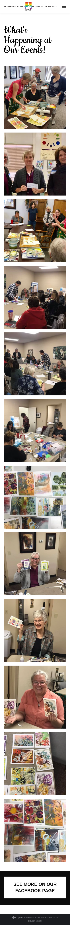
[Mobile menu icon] (64, 6)
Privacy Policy (35, 920)
